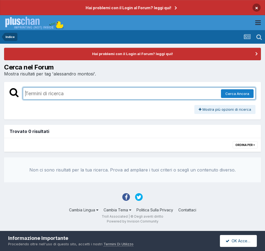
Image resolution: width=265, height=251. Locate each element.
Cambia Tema (117, 210)
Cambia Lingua (83, 210)
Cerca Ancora (237, 93)
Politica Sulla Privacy (154, 210)
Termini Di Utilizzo (118, 244)
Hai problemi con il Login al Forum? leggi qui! (128, 7)
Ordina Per (245, 145)
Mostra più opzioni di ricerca (225, 109)
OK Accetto (239, 241)
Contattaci (187, 210)
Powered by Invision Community (132, 221)
